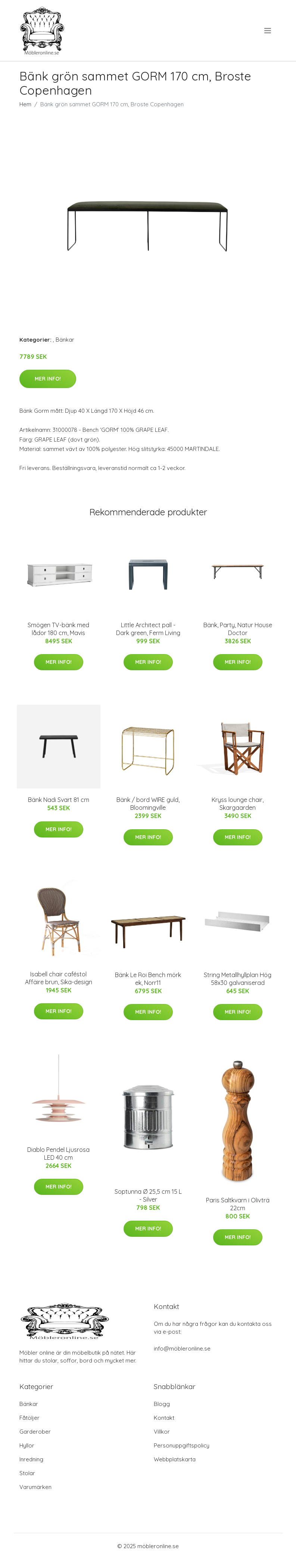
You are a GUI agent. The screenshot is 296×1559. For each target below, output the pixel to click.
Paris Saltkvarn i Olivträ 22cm (237, 1204)
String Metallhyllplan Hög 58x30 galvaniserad (237, 978)
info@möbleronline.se (182, 1348)
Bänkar (65, 339)
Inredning (31, 1459)
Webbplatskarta (175, 1459)
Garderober (35, 1431)
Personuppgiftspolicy (181, 1445)
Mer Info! (48, 378)
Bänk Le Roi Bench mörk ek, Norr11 (148, 978)
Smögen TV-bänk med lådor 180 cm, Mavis (58, 629)
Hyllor (26, 1445)
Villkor (162, 1431)
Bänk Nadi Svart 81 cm (58, 799)
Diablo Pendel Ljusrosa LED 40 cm (58, 1153)
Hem (25, 104)
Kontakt (164, 1417)
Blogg (162, 1403)
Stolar (27, 1473)
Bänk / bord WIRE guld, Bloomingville (148, 803)
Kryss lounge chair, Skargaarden (238, 803)
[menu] (268, 30)
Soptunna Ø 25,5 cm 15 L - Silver (148, 1195)
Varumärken (35, 1487)
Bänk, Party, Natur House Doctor (237, 629)
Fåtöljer (29, 1417)
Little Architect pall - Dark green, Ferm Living (148, 629)
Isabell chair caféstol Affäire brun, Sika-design (58, 978)
